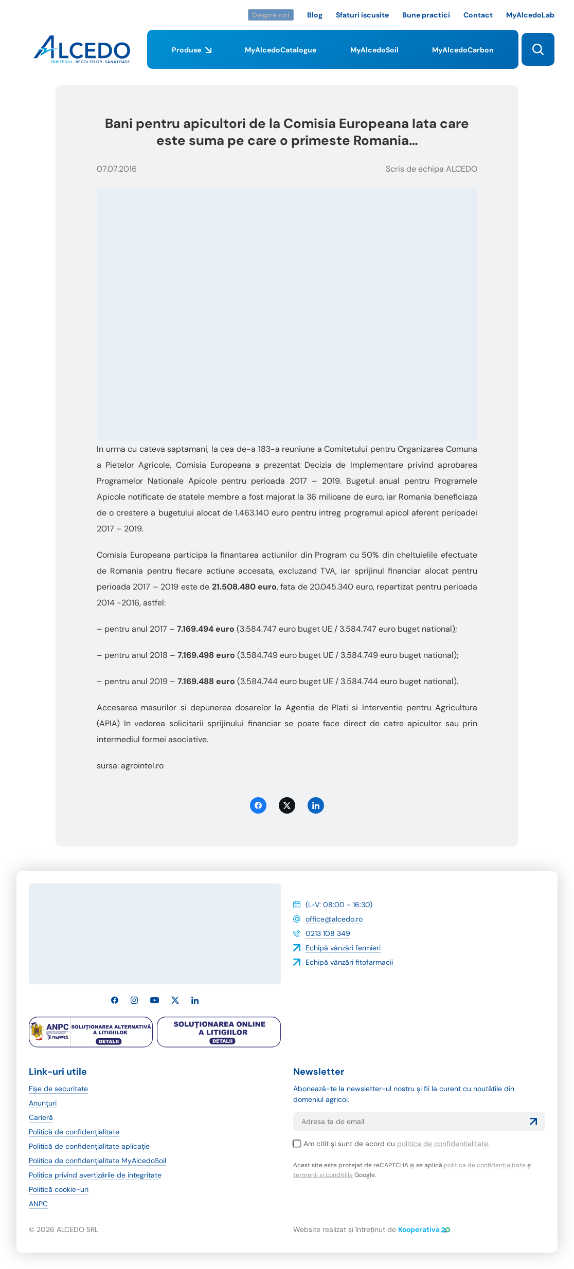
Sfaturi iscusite (362, 15)
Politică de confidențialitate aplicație (89, 1146)
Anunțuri (43, 1103)
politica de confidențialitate (442, 1143)
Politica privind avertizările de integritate (95, 1175)
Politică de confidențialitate (74, 1131)
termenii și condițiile (323, 1175)
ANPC (38, 1203)
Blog (314, 15)
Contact (478, 15)
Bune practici (426, 15)
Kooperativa (424, 1229)
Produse (192, 57)
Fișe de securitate (58, 1088)
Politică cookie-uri (58, 1189)
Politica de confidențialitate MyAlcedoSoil (97, 1160)
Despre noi (271, 15)
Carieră (41, 1117)
